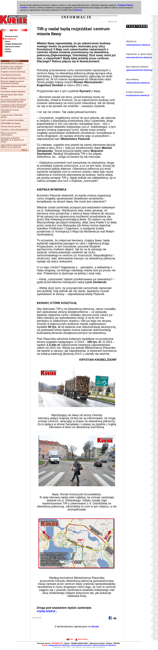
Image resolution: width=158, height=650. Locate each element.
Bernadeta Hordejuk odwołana (13, 78)
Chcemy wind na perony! (11, 126)
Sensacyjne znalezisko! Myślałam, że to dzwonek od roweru (12, 140)
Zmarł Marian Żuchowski (11, 75)
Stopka (8, 49)
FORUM (8, 52)
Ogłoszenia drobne (12, 46)
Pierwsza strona (11, 36)
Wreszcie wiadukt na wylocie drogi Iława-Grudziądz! (12, 82)
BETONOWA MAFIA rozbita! (12, 63)
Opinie (7, 41)
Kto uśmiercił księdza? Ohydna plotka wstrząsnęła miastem (13, 101)
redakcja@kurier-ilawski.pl (138, 45)
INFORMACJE (9, 39)
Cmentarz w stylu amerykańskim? (14, 130)
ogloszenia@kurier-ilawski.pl (139, 70)
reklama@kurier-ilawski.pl (138, 83)
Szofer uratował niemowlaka (12, 120)
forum (95, 626)
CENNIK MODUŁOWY (13, 44)
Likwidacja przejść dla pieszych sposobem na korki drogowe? (13, 106)
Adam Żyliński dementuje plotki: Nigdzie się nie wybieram (14, 146)
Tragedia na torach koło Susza (13, 72)
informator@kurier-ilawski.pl (139, 57)
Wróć (69, 639)
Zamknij (78, 10)
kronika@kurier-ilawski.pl (137, 95)
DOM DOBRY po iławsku (10, 123)
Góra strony (81, 639)
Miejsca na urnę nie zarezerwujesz (8, 134)
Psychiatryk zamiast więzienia (13, 91)
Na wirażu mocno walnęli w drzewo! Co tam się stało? (12, 67)
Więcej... (25, 150)
